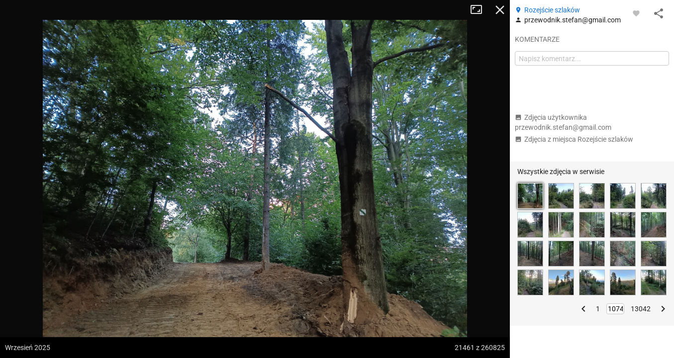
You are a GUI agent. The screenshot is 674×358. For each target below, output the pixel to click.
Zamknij (500, 10)
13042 (641, 309)
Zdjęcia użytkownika (563, 122)
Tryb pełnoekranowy (480, 10)
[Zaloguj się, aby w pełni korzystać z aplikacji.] (636, 13)
